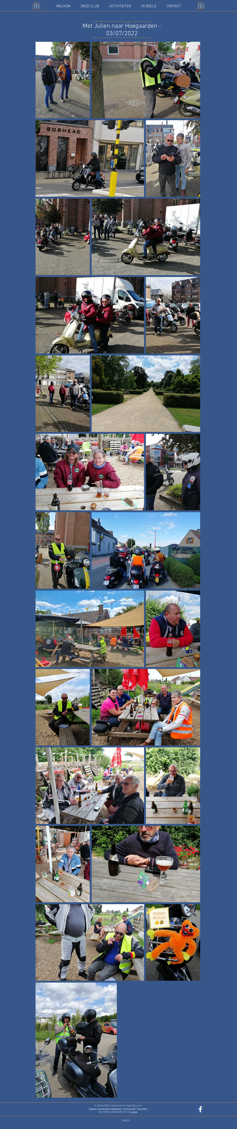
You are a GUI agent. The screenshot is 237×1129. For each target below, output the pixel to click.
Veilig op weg (129, 1109)
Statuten (93, 1109)
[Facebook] (199, 1108)
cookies (134, 1112)
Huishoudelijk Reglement (109, 1109)
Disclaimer (142, 1109)
